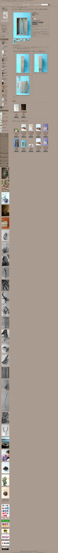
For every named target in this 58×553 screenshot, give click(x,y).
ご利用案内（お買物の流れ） (26, 4)
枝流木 (5, 63)
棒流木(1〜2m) (6, 47)
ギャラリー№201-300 (4, 143)
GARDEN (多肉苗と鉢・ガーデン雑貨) (5, 96)
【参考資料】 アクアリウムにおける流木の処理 (4, 156)
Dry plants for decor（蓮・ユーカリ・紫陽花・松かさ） (5, 121)
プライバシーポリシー (4, 145)
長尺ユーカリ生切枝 (5, 117)
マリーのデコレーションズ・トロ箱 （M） (38, 147)
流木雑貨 (5, 83)
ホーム (13, 7)
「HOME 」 (4, 30)
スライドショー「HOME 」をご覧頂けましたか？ (4, 152)
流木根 (5, 69)
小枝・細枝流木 (5, 60)
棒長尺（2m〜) (5, 51)
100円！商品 (4, 127)
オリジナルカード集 (4, 149)
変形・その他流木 (5, 73)
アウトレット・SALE (5, 130)
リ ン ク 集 (2, 135)
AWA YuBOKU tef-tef (16, 113)
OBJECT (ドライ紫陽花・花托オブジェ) (6, 100)
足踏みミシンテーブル (5, 107)
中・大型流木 (5, 76)
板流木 (5, 55)
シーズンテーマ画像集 (4, 147)
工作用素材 (3, 41)
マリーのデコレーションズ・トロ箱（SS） (31, 133)
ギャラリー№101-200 (4, 141)
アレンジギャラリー (4, 137)
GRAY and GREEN (4, 85)
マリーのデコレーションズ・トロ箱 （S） (24, 133)
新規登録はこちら (4, 25)
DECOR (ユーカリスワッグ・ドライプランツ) (6, 91)
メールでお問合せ (35, 4)
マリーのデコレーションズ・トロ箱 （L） (38, 133)
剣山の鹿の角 (5, 104)
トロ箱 (16, 148)
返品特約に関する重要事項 (36, 20)
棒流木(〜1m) (5, 43)
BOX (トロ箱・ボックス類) (5, 87)
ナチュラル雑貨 (4, 78)
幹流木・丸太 (5, 66)
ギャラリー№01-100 (4, 139)
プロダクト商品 (4, 124)
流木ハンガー (5, 80)
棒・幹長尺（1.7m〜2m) (4, 114)
